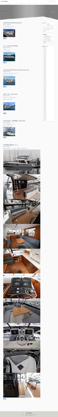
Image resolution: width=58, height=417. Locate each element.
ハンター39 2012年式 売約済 (10, 45)
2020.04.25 (5, 24)
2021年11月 (45, 83)
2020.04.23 (5, 71)
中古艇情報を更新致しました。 (11, 144)
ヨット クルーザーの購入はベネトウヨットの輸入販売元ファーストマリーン (4, 1)
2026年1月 (44, 47)
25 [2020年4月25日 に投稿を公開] (51, 29)
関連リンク (24, 414)
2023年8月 (44, 68)
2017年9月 (44, 113)
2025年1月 (44, 54)
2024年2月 (44, 62)
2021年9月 (44, 85)
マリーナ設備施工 (29, 3)
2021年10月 (45, 84)
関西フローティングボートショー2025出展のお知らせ (48, 42)
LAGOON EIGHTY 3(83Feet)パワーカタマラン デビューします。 (48, 38)
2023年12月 (45, 64)
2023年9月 (44, 67)
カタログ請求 (54, 3)
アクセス (42, 3)
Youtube (53, 1)
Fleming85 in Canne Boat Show (47, 40)
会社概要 (35, 3)
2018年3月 (44, 110)
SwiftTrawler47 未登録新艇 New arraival (14, 120)
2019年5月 (44, 104)
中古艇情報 (16, 3)
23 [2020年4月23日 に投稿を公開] (48, 29)
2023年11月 (45, 65)
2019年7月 (44, 102)
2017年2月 (44, 120)
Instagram (51, 1)
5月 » (44, 31)
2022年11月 (45, 75)
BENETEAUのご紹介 (22, 3)
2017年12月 (45, 112)
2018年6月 (44, 109)
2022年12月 (45, 74)
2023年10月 (45, 66)
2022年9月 (44, 76)
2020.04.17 (5, 122)
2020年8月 (44, 93)
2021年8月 (44, 86)
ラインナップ (3, 3)
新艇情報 (10, 3)
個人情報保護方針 (34, 414)
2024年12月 (45, 55)
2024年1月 (44, 63)
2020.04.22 (5, 95)
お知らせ (10, 24)
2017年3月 (44, 119)
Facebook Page (52, 1)
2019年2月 (44, 105)
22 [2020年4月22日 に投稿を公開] (46, 29)
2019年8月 (44, 101)
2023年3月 (44, 73)
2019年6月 (44, 103)
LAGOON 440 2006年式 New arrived (12, 22)
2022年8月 (44, 77)
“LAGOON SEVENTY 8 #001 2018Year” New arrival (16, 70)
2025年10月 (45, 49)
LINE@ (49, 1)
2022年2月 (44, 82)
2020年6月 (44, 95)
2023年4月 (44, 72)
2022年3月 (44, 81)
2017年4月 (44, 118)
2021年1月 (44, 90)
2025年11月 (45, 48)
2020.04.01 (5, 146)
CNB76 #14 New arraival (10, 94)
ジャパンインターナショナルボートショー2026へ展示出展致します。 (48, 36)
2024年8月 (44, 57)
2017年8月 (44, 114)
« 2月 (43, 31)
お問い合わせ (55, 1)
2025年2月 (44, 53)
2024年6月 (44, 58)
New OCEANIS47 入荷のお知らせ (47, 39)
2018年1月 (44, 111)
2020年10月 (45, 91)
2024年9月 (44, 56)
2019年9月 (44, 100)
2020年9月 (44, 92)
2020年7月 (44, 94)
